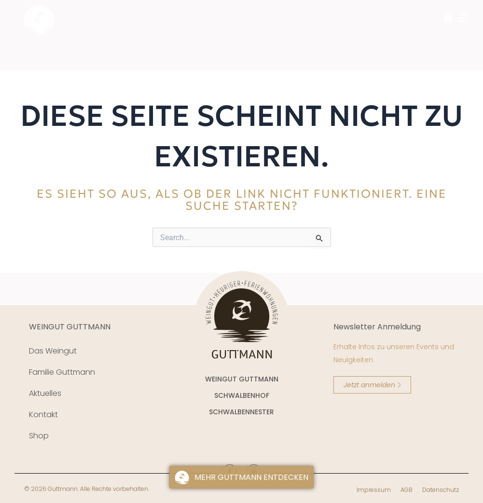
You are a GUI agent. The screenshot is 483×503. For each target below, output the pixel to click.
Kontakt (43, 414)
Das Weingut (53, 350)
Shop (39, 435)
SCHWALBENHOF (241, 395)
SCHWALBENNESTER (241, 412)
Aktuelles (45, 393)
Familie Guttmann (62, 372)
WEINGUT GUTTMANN (69, 326)
